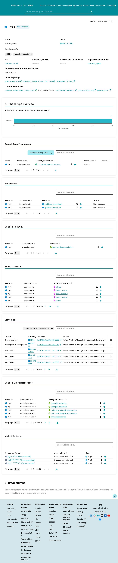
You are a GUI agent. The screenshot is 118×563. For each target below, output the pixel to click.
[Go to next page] (45, 306)
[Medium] (98, 515)
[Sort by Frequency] (95, 160)
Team (9, 512)
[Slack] (94, 515)
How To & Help (27, 529)
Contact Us (12, 519)
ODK (50, 529)
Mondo (38, 508)
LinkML (51, 518)
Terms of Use (26, 539)
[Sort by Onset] (108, 160)
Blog (79, 515)
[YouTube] (108, 515)
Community (111, 5)
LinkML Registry (66, 532)
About (43, 5)
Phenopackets (55, 540)
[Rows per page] (17, 170)
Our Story (11, 508)
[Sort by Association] (28, 160)
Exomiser (52, 511)
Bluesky (81, 526)
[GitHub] (102, 515)
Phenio (38, 523)
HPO (37, 519)
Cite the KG (26, 543)
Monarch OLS (68, 511)
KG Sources (26, 550)
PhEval (51, 515)
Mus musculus (66, 43)
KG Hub (66, 523)
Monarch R (26, 522)
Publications (12, 523)
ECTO (37, 541)
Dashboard (26, 553)
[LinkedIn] (105, 515)
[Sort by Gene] (11, 160)
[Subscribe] (91, 515)
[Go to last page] (49, 306)
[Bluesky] (100, 519)
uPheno (38, 515)
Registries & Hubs (97, 5)
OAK (50, 526)
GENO (37, 533)
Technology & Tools (81, 5)
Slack (80, 512)
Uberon (38, 512)
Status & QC (26, 526)
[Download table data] (55, 170)
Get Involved (82, 508)
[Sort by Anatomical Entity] (71, 283)
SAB (9, 515)
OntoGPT (53, 533)
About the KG (27, 546)
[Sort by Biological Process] (65, 399)
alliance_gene (94, 63)
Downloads (26, 511)
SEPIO (37, 537)
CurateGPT (53, 536)
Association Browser (26, 558)
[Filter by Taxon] (38, 328)
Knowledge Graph (54, 5)
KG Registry (68, 527)
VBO (37, 530)
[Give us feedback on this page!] (115, 496)
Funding (10, 526)
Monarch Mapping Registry (66, 517)
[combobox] (59, 11)
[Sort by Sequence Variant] (22, 453)
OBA (37, 526)
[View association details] (74, 164)
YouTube (81, 523)
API (23, 515)
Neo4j (24, 518)
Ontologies (67, 5)
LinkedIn (81, 519)
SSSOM (52, 522)
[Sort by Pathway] (59, 243)
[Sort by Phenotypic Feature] (54, 160)
